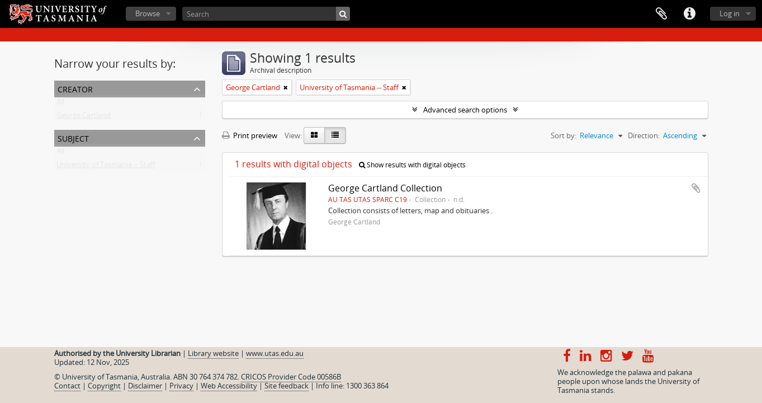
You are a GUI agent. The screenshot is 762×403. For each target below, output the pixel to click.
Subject (73, 137)
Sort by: (563, 135)
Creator (75, 88)
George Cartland (83, 118)
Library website (213, 353)
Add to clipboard (696, 188)
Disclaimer (145, 386)
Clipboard (661, 14)
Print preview (249, 135)
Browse (147, 13)
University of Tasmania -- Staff (105, 167)
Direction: (644, 135)
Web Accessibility (229, 386)
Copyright (104, 386)
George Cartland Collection (385, 188)
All (60, 104)
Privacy (181, 386)
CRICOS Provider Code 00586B (291, 377)
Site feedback (286, 386)
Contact (67, 386)
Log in (730, 13)
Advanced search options (465, 110)
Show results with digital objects (412, 165)
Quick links (689, 14)
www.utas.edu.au (275, 353)
